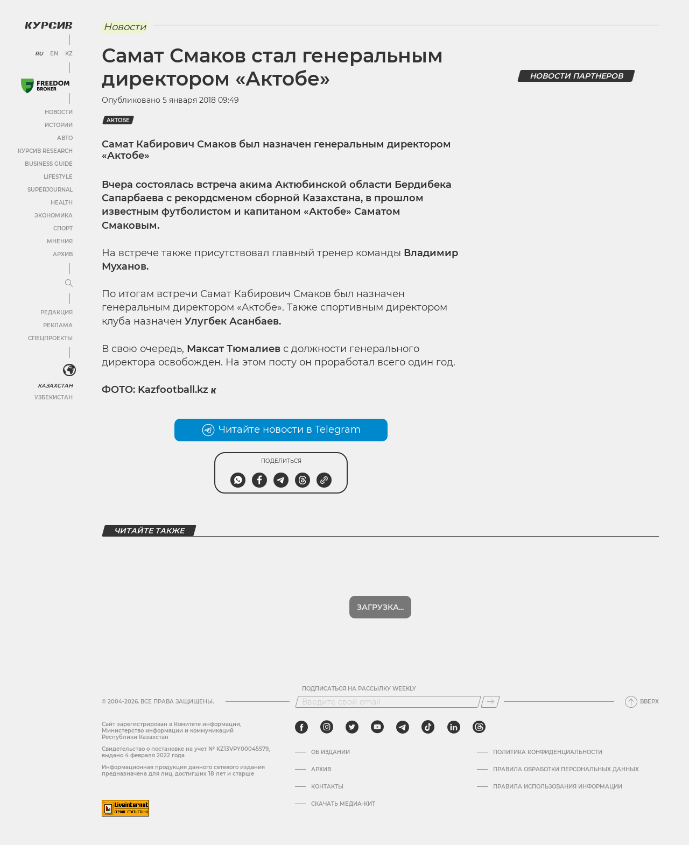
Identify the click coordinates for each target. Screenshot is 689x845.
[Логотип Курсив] (48, 25)
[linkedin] (453, 727)
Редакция (56, 312)
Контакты (327, 787)
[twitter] (352, 727)
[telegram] (402, 727)
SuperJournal (50, 189)
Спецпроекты (50, 338)
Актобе (118, 120)
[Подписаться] (490, 702)
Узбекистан (53, 397)
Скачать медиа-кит (343, 804)
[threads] (479, 727)
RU (39, 54)
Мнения (60, 241)
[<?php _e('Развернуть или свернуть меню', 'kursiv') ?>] (69, 370)
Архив (63, 254)
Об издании (330, 752)
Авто (65, 138)
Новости (59, 112)
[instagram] (326, 727)
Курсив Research (45, 150)
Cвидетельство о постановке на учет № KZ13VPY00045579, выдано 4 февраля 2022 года (186, 752)
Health (62, 202)
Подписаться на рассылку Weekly (359, 689)
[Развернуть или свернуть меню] (69, 283)
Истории (59, 125)
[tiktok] (427, 727)
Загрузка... (380, 607)
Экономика (53, 215)
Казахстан (55, 385)
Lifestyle (58, 176)
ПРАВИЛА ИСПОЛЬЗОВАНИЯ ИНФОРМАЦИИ (557, 787)
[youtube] (377, 727)
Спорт (63, 228)
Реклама (58, 325)
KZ (69, 54)
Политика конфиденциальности (547, 752)
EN (54, 54)
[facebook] (301, 727)
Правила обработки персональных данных (566, 769)
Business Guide (49, 163)
